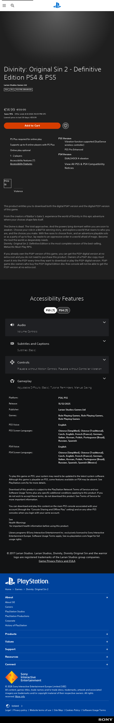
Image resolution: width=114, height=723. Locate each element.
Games (18, 589)
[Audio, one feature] (57, 327)
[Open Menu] (4, 5)
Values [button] (57, 641)
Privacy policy (20, 710)
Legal (8, 710)
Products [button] (57, 634)
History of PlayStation (16, 625)
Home (8, 589)
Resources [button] (57, 657)
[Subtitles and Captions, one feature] (57, 346)
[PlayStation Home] (57, 6)
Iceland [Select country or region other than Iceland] (14, 706)
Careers (9, 606)
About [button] (57, 597)
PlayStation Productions (17, 616)
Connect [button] (57, 664)
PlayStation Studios (15, 611)
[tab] (50, 310)
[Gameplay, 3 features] (57, 383)
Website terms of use (40, 710)
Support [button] (57, 649)
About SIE (10, 602)
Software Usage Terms (94, 710)
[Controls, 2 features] (57, 365)
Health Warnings (17, 522)
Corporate (10, 620)
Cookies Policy (72, 710)
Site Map (58, 710)
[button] (21, 164)
